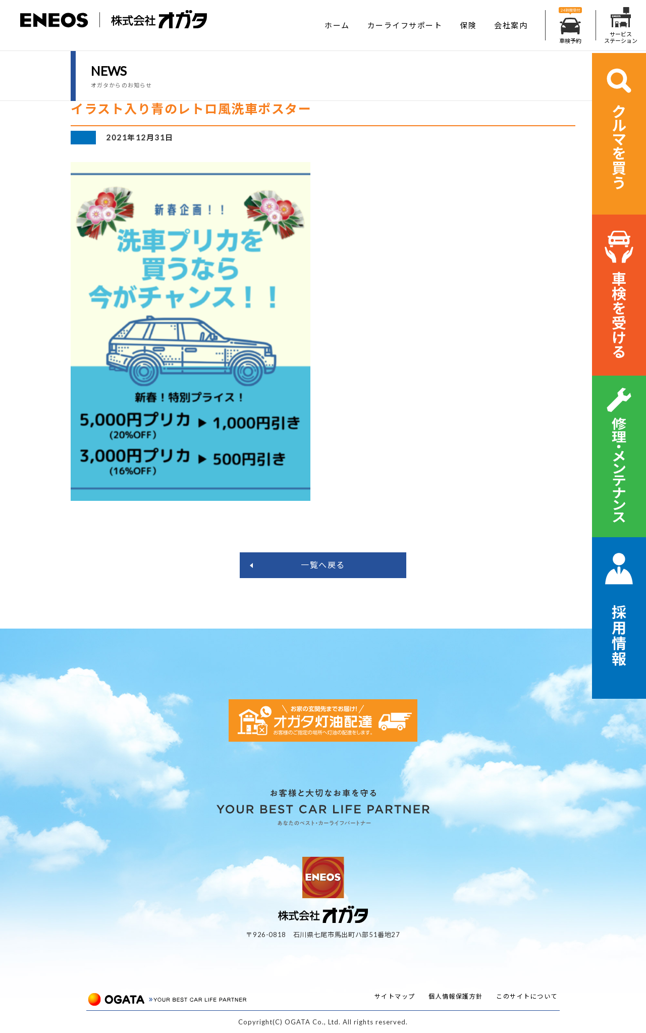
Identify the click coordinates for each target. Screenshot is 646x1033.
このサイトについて (527, 996)
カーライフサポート (405, 25)
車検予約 (570, 25)
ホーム (337, 25)
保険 (468, 25)
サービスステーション (620, 25)
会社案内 (510, 25)
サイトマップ (394, 996)
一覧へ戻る (323, 565)
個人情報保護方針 (455, 996)
